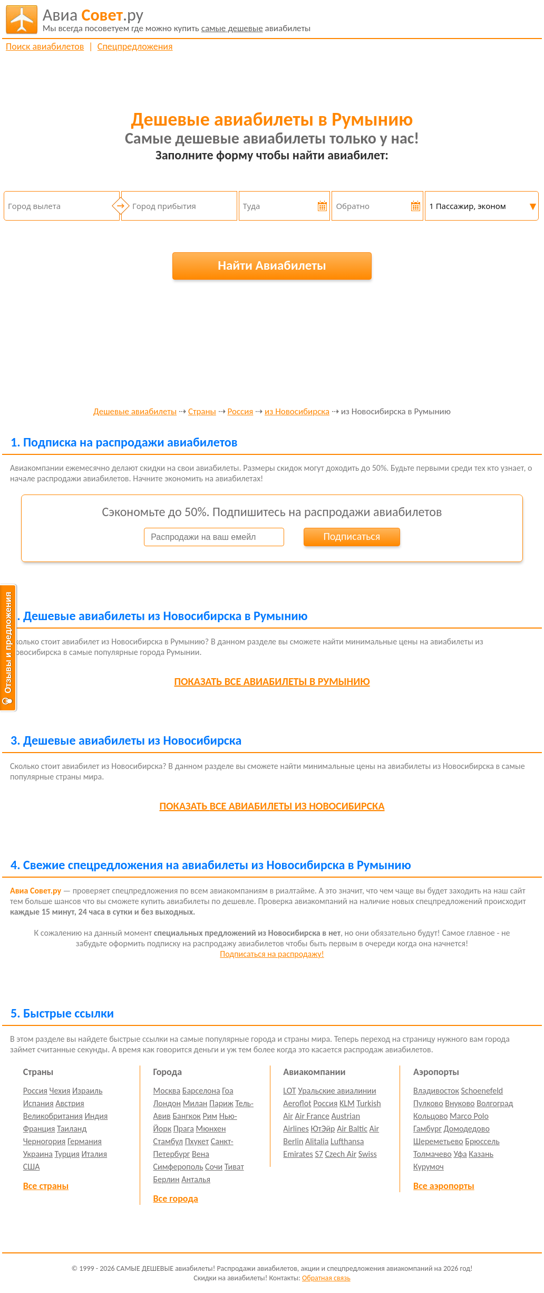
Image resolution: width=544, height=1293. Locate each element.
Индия (96, 1116)
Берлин (166, 1179)
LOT (289, 1091)
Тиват (234, 1167)
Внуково (459, 1103)
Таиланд (71, 1129)
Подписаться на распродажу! (272, 954)
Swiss (367, 1154)
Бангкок (186, 1116)
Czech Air (340, 1154)
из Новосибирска (297, 411)
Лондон (167, 1103)
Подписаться (351, 536)
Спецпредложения (135, 46)
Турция (67, 1154)
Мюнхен (211, 1129)
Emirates (298, 1154)
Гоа (227, 1091)
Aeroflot (297, 1103)
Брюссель (482, 1141)
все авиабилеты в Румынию (272, 681)
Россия (241, 411)
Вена (200, 1154)
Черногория (44, 1141)
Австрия (69, 1103)
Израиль (87, 1091)
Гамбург (427, 1129)
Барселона (201, 1091)
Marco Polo (469, 1116)
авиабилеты (177, 19)
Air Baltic (352, 1129)
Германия (84, 1141)
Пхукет (197, 1141)
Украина (38, 1154)
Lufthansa (347, 1141)
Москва (167, 1091)
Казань (481, 1154)
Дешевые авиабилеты (135, 411)
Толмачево (432, 1154)
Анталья (195, 1179)
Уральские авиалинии (337, 1091)
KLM (347, 1103)
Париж (221, 1103)
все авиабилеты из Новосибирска (272, 806)
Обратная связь (326, 1277)
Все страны (46, 1186)
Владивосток (436, 1091)
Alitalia (316, 1141)
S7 (319, 1154)
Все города (175, 1198)
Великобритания (53, 1116)
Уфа (460, 1154)
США (31, 1167)
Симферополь (178, 1167)
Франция (39, 1129)
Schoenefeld (482, 1091)
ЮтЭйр (322, 1129)
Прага (183, 1129)
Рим (209, 1116)
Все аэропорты (443, 1186)
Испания (38, 1103)
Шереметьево (438, 1141)
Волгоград (495, 1103)
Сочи (213, 1167)
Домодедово (467, 1129)
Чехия (60, 1091)
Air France (312, 1116)
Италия (95, 1154)
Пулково (428, 1103)
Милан (195, 1103)
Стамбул (168, 1141)
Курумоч (428, 1167)
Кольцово (430, 1116)
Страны (202, 411)
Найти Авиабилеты (272, 265)
